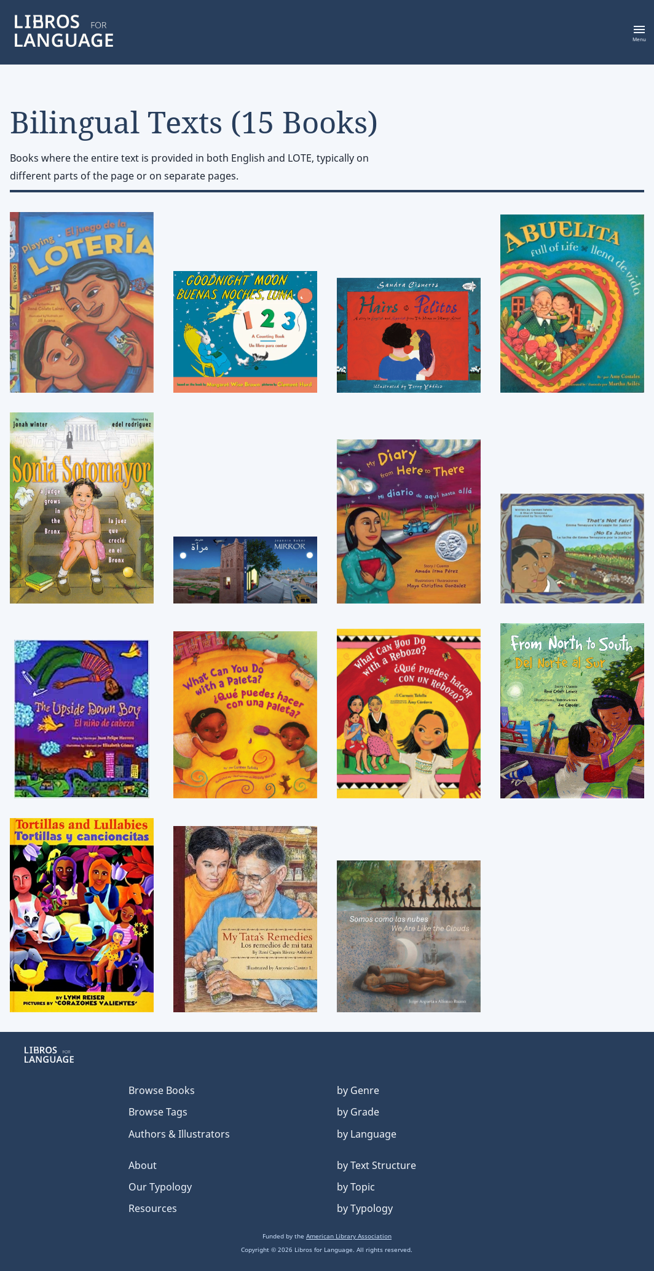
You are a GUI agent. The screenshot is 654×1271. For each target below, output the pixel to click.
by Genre (358, 1090)
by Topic (356, 1187)
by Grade (358, 1112)
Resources (152, 1208)
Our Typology (160, 1187)
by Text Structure (376, 1165)
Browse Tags (157, 1112)
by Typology (365, 1208)
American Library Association (349, 1236)
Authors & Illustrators (179, 1134)
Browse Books (161, 1090)
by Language (366, 1134)
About (142, 1165)
